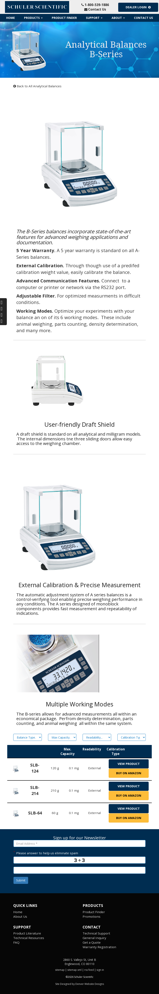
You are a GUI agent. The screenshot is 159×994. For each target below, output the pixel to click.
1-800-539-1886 (95, 5)
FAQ (16, 942)
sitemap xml (74, 970)
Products (33, 18)
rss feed (89, 970)
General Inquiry (94, 938)
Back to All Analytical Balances (37, 86)
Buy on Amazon (128, 773)
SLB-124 (34, 768)
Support (94, 18)
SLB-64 (35, 813)
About (118, 18)
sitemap (60, 970)
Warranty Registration (99, 947)
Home (10, 18)
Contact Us (95, 9)
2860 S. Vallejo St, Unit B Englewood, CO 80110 (79, 962)
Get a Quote (92, 942)
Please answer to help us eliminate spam (45, 852)
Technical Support (96, 933)
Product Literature (27, 933)
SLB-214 (34, 790)
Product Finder (64, 18)
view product (129, 764)
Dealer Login (138, 7)
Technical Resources (28, 938)
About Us (20, 916)
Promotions (91, 916)
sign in (100, 970)
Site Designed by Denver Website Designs (79, 984)
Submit (20, 880)
